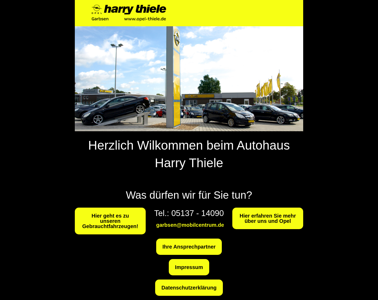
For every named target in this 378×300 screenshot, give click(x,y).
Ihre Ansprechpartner (189, 247)
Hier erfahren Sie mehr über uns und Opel (268, 218)
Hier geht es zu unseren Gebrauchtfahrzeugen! (110, 221)
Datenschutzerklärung (189, 288)
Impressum (189, 267)
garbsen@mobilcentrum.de (190, 225)
